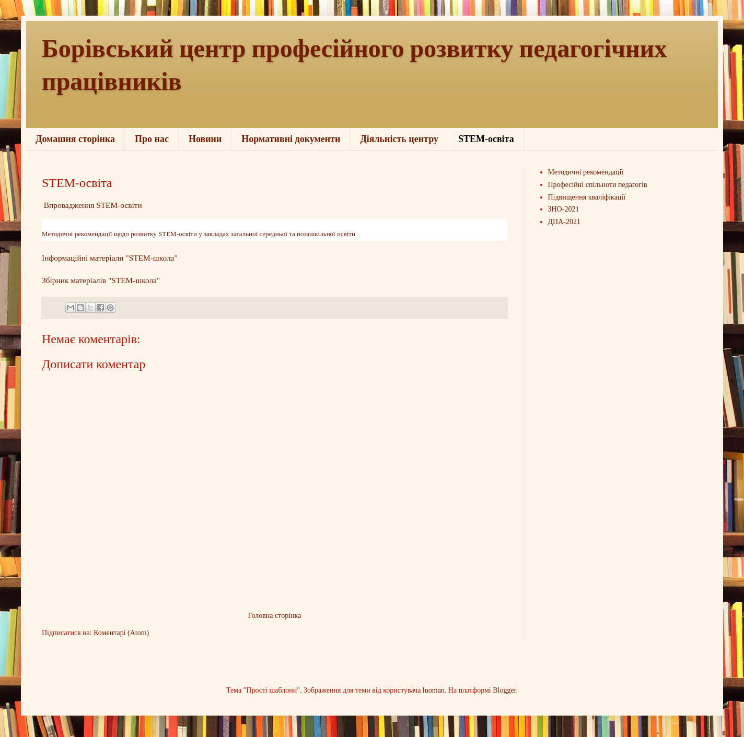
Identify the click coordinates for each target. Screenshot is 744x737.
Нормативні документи (290, 139)
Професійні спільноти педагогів (597, 185)
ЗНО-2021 (563, 209)
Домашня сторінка (75, 139)
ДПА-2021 (564, 222)
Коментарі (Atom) (121, 633)
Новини (205, 139)
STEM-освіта (486, 139)
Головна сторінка (274, 615)
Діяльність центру (399, 139)
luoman (434, 690)
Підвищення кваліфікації (587, 197)
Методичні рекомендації (586, 172)
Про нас (152, 139)
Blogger (504, 690)
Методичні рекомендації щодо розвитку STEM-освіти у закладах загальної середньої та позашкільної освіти (198, 234)
